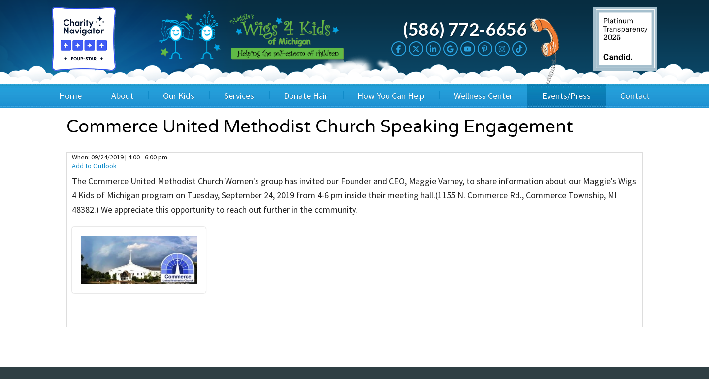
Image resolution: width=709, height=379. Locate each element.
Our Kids (178, 95)
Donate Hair (306, 95)
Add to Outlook (94, 165)
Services (239, 95)
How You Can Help (390, 95)
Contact (635, 95)
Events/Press (566, 95)
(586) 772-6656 (465, 29)
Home (70, 95)
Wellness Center (483, 95)
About (122, 95)
